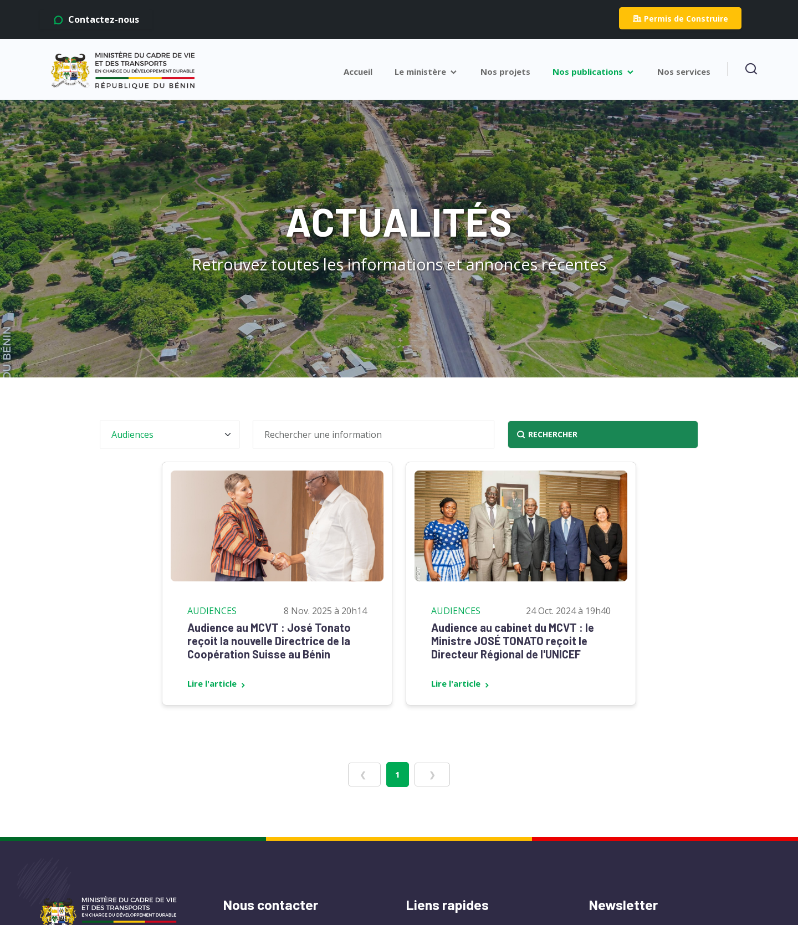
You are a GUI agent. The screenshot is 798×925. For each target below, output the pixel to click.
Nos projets (505, 72)
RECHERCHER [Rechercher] (546, 434)
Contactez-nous (96, 19)
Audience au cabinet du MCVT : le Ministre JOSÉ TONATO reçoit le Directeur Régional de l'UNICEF (512, 641)
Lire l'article (217, 683)
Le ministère (426, 72)
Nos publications (594, 72)
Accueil (358, 72)
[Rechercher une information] (373, 434)
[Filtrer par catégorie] (169, 434)
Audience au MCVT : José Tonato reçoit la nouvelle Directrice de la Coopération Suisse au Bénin (269, 641)
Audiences (212, 611)
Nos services (683, 72)
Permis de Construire (680, 18)
